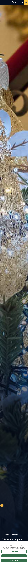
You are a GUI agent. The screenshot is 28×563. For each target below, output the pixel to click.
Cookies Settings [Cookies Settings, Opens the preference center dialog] (14, 552)
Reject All (14, 556)
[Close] (26, 544)
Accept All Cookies (14, 560)
